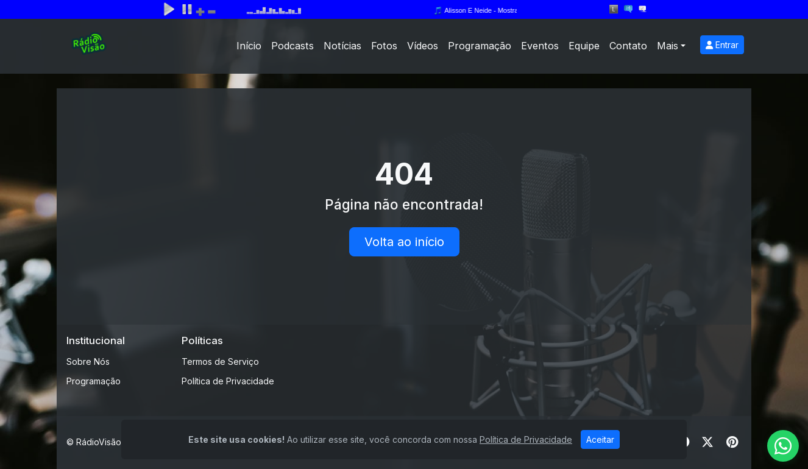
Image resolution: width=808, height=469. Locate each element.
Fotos (384, 46)
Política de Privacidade (228, 381)
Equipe (584, 46)
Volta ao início (404, 241)
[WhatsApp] (783, 446)
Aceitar (600, 439)
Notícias (342, 46)
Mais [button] (667, 46)
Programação (479, 46)
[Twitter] (707, 442)
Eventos (540, 46)
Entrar (722, 45)
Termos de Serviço (220, 361)
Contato (628, 46)
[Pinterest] (732, 442)
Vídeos (422, 46)
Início (248, 46)
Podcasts (292, 46)
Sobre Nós (88, 361)
